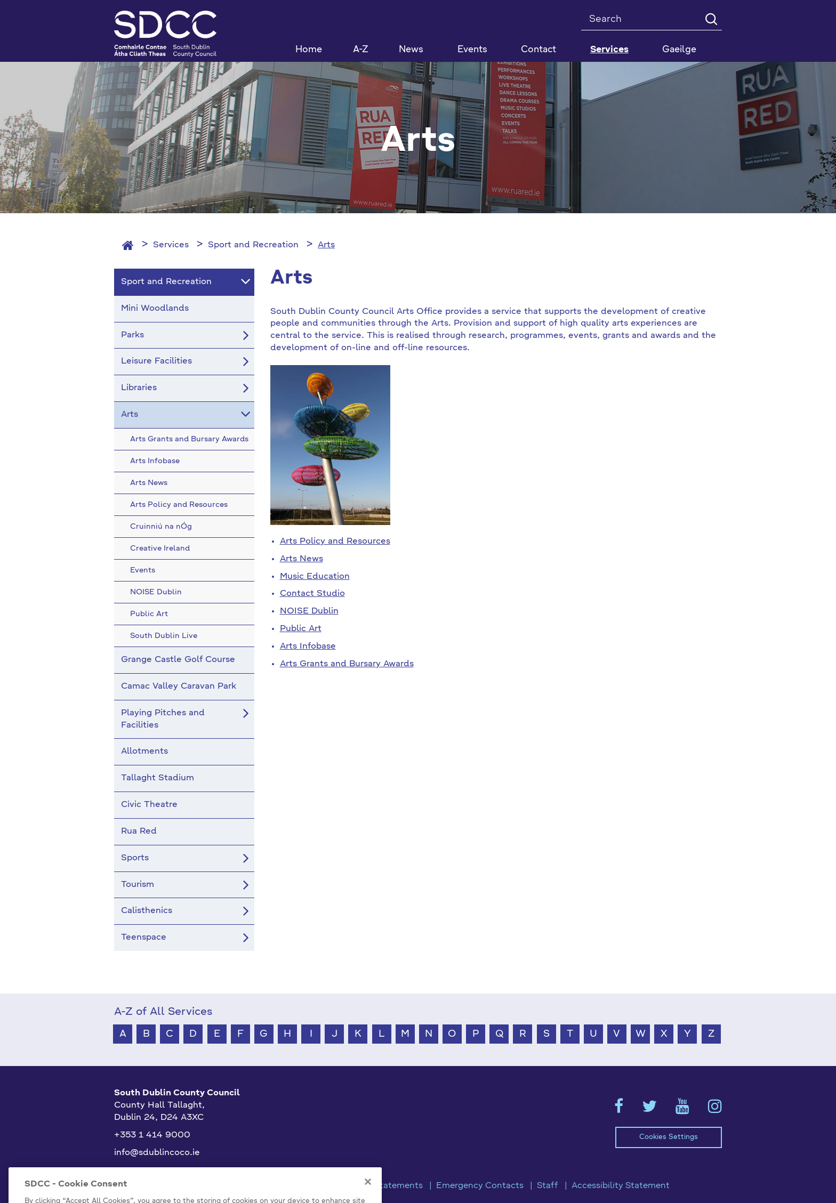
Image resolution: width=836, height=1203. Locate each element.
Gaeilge (679, 49)
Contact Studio (312, 594)
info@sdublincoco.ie (157, 1153)
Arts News (301, 559)
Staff (547, 1186)
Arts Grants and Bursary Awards (347, 664)
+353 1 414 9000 (152, 1135)
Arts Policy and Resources (335, 541)
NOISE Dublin (309, 611)
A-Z (360, 49)
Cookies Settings (668, 1137)
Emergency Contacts (480, 1186)
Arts (326, 245)
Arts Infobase (308, 646)
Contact (538, 49)
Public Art (300, 629)
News (411, 49)
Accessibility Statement (621, 1186)
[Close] (368, 1195)
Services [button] (609, 49)
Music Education (315, 576)
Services (171, 245)
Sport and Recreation (253, 245)
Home (308, 49)
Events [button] (472, 49)
